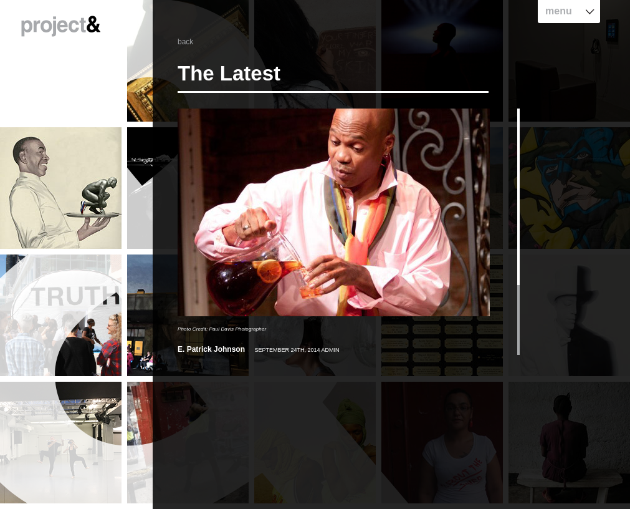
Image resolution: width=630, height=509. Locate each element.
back (185, 41)
